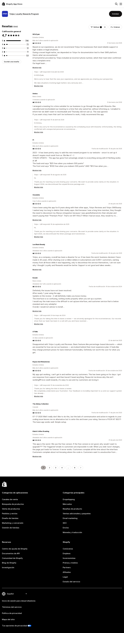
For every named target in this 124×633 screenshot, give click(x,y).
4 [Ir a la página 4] (61, 468)
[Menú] (121, 4)
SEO (65, 523)
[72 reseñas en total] (27, 44)
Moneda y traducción (72, 532)
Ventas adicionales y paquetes (77, 513)
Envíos (66, 527)
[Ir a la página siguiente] (80, 468)
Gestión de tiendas (10, 527)
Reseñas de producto (72, 509)
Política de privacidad (12, 613)
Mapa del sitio (8, 619)
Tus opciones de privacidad (14, 625)
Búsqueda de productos (13, 504)
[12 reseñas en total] (28, 48)
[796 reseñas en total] (27, 40)
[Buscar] (116, 4)
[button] (105, 27)
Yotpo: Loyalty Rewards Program (24, 14)
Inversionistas (69, 558)
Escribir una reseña (11, 62)
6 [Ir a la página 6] (74, 468)
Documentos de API (11, 553)
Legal (65, 577)
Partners (67, 567)
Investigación (8, 567)
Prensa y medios (70, 563)
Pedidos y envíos (9, 513)
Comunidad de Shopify (12, 558)
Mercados (67, 504)
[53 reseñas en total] (27, 55)
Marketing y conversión (12, 523)
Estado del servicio (71, 581)
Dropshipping (69, 499)
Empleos (66, 553)
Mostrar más (37, 68)
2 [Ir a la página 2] (49, 468)
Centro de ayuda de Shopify (14, 549)
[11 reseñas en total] (28, 52)
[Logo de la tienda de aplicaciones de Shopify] (12, 4)
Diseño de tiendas (10, 518)
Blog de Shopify (9, 563)
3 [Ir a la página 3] (55, 468)
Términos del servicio (12, 607)
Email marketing (70, 518)
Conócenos (68, 549)
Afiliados (67, 572)
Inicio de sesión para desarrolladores (18, 601)
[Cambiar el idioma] (16, 593)
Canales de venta (10, 499)
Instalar (115, 14)
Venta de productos (11, 509)
